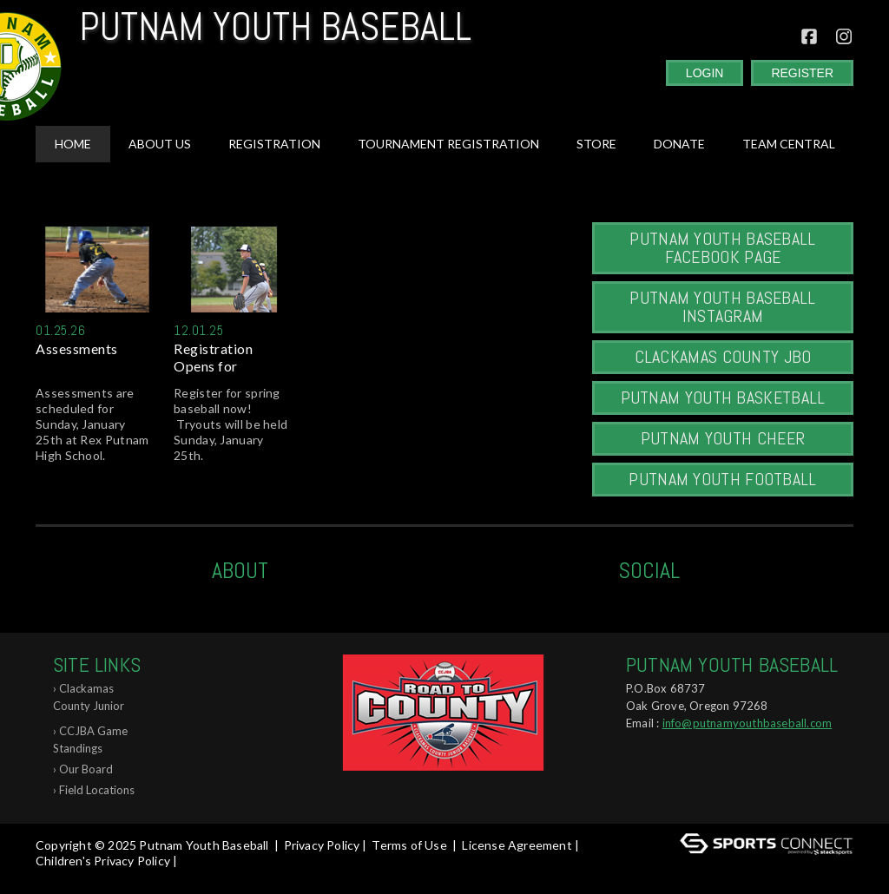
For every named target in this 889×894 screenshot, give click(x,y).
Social (649, 570)
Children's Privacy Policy (103, 860)
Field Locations (97, 790)
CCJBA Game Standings (90, 739)
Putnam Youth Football (722, 479)
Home (73, 143)
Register (802, 73)
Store (596, 143)
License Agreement (516, 845)
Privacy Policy (322, 845)
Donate (679, 143)
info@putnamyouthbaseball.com (747, 723)
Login (705, 73)
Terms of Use (409, 845)
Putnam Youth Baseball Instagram (722, 306)
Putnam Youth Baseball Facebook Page (722, 247)
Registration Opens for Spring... (213, 357)
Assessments (77, 348)
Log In (58, 876)
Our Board (86, 769)
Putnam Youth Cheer (723, 438)
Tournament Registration (448, 143)
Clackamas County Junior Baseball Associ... (96, 700)
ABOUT (240, 570)
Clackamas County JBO (723, 356)
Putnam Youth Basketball (723, 397)
